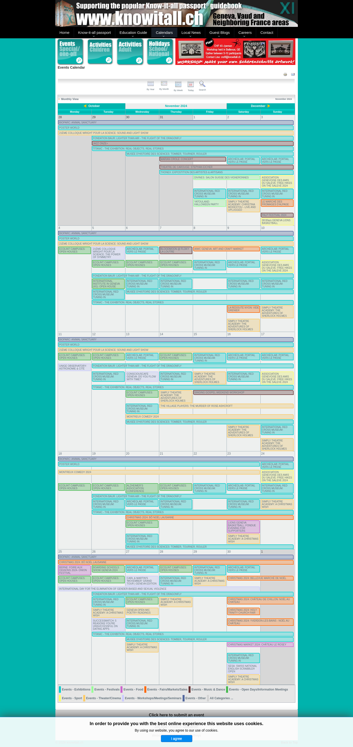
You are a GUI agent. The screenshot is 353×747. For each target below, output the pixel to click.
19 (93, 453)
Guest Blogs (219, 32)
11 (60, 334)
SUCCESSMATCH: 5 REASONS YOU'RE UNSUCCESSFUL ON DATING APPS (105, 624)
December (258, 106)
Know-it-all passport (94, 32)
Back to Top (289, 742)
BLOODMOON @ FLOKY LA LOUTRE (174, 250)
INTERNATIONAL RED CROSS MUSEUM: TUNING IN (207, 194)
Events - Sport (72, 698)
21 (161, 453)
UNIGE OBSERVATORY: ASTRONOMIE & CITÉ (73, 367)
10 (262, 228)
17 (262, 334)
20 (127, 453)
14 (161, 334)
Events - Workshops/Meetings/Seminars (153, 698)
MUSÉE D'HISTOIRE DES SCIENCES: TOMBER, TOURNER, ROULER (167, 154)
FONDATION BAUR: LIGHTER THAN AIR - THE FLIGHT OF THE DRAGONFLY (137, 138)
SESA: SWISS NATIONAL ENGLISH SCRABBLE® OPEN (242, 669)
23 (229, 453)
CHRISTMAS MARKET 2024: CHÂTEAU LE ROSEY (257, 644)
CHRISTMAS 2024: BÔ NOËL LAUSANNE (150, 517)
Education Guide (133, 32)
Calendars (164, 32)
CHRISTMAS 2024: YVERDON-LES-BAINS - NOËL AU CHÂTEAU (258, 622)
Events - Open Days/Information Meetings (258, 689)
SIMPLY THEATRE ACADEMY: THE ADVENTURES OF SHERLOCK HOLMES (274, 311)
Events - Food (133, 689)
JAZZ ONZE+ (100, 143)
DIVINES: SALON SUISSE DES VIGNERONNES (221, 177)
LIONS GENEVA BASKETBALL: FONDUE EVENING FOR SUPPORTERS (242, 526)
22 (195, 453)
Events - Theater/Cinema (103, 698)
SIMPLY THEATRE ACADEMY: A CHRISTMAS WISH (277, 504)
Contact (266, 32)
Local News (191, 32)
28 (161, 551)
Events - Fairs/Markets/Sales (167, 689)
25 (60, 551)
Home (65, 32)
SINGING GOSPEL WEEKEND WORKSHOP (219, 392)
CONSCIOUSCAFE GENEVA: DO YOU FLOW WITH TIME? (141, 377)
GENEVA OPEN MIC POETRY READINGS (139, 611)
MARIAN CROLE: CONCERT (176, 159)
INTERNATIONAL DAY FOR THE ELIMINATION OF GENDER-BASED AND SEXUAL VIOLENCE (112, 588)
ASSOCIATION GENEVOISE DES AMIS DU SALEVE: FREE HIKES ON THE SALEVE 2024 (277, 181)
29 (195, 551)
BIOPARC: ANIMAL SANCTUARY (77, 122)
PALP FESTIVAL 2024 (274, 215)
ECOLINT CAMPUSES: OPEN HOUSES (72, 250)
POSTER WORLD (69, 127)
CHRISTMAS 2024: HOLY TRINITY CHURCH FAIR (242, 611)
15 (195, 334)
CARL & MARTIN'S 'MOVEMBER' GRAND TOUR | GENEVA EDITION (142, 581)
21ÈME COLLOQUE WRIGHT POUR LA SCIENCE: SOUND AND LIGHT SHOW (103, 133)
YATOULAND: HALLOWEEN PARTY (206, 203)
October (94, 106)
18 (60, 453)
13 (127, 334)
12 (93, 334)
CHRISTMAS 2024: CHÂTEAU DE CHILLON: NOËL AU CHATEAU (259, 600)
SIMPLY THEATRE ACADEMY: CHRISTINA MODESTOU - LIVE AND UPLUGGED (242, 205)
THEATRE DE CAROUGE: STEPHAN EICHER (186, 167)
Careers (245, 32)
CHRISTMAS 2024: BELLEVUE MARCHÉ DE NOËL (257, 578)
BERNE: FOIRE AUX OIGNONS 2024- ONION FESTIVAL (73, 570)
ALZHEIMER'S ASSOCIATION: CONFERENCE (135, 488)
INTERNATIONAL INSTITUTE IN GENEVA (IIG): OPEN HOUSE (106, 284)
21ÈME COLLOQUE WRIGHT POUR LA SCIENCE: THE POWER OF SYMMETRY (106, 253)
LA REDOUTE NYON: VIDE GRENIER (243, 309)
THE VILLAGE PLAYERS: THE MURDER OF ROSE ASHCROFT (196, 406)
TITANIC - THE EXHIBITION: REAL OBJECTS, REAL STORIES (128, 148)
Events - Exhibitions (76, 689)
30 (229, 551)
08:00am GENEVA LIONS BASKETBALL (276, 221)
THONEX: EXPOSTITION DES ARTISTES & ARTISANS (191, 172)
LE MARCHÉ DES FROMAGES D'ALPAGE (275, 203)
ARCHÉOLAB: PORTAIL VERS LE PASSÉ (241, 160)
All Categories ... (221, 698)
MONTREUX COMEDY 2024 (143, 416)
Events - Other (196, 698)
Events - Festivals (106, 689)
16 (229, 334)
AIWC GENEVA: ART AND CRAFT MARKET (218, 249)
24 (262, 453)
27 (127, 551)
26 (93, 551)
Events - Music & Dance (208, 689)
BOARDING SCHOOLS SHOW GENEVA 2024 (106, 569)
